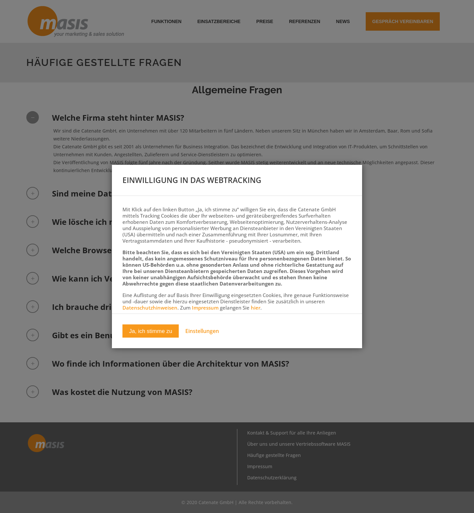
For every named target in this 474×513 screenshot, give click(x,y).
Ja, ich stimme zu (150, 331)
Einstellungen (202, 331)
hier (255, 307)
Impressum (205, 307)
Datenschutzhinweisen (149, 307)
